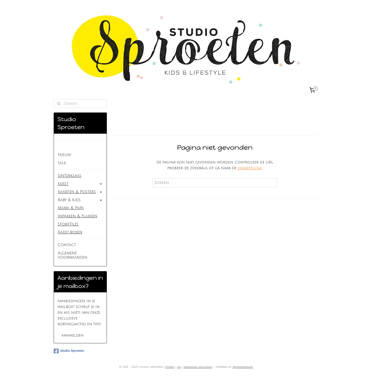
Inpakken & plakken (77, 216)
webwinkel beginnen (198, 367)
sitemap (169, 367)
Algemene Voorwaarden (72, 255)
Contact (67, 245)
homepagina (250, 168)
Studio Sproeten (75, 146)
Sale (62, 163)
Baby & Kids (80, 200)
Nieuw (64, 155)
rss (179, 367)
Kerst (80, 184)
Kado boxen (70, 232)
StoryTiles (68, 224)
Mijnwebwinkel (243, 367)
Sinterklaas (69, 176)
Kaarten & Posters (80, 192)
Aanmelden (72, 335)
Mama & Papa (71, 208)
